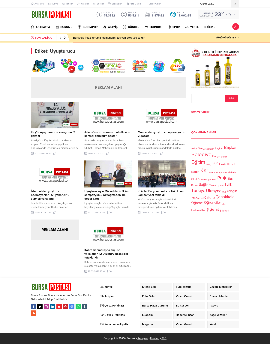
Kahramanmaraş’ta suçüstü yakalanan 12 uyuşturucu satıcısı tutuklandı (106, 253)
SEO (163, 338)
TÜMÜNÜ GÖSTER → (227, 37)
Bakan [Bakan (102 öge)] (211, 149)
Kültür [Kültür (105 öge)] (212, 172)
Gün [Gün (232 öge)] (215, 163)
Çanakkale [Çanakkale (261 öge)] (225, 196)
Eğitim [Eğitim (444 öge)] (198, 162)
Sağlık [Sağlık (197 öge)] (203, 185)
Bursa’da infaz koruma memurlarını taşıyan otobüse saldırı (109, 37)
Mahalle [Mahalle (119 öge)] (232, 172)
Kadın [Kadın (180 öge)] (195, 172)
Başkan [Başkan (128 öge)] (219, 148)
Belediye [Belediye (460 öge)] (201, 154)
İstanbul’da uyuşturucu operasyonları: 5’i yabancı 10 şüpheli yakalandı (50, 195)
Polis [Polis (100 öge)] (214, 179)
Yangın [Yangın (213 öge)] (231, 191)
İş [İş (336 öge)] (207, 209)
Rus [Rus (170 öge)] (230, 179)
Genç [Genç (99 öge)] (208, 164)
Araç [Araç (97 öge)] (205, 149)
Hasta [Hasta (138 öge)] (222, 164)
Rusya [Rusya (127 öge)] (194, 185)
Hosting (154, 338)
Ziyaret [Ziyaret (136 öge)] (199, 198)
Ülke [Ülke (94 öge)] (224, 204)
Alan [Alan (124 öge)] (200, 148)
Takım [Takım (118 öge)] (212, 185)
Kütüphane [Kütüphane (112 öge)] (221, 172)
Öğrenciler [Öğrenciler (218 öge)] (212, 202)
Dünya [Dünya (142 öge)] (216, 156)
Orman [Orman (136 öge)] (201, 179)
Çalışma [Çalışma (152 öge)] (209, 197)
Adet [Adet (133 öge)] (194, 148)
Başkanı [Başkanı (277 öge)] (231, 147)
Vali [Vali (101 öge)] (224, 192)
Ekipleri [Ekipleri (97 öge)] (224, 157)
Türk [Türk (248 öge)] (228, 184)
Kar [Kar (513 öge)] (204, 170)
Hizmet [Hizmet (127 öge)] (231, 164)
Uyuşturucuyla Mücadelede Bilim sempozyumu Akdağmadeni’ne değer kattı (106, 195)
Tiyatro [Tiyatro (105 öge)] (220, 185)
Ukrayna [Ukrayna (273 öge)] (213, 190)
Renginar (142, 338)
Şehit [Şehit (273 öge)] (214, 209)
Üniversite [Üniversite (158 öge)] (198, 210)
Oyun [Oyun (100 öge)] (208, 179)
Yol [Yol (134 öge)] (193, 197)
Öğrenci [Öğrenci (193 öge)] (197, 203)
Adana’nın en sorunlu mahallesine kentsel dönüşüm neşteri (107, 134)
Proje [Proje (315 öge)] (222, 178)
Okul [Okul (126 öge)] (194, 179)
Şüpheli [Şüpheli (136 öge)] (224, 210)
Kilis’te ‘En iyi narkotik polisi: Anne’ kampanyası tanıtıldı (161, 193)
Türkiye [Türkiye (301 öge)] (198, 190)
